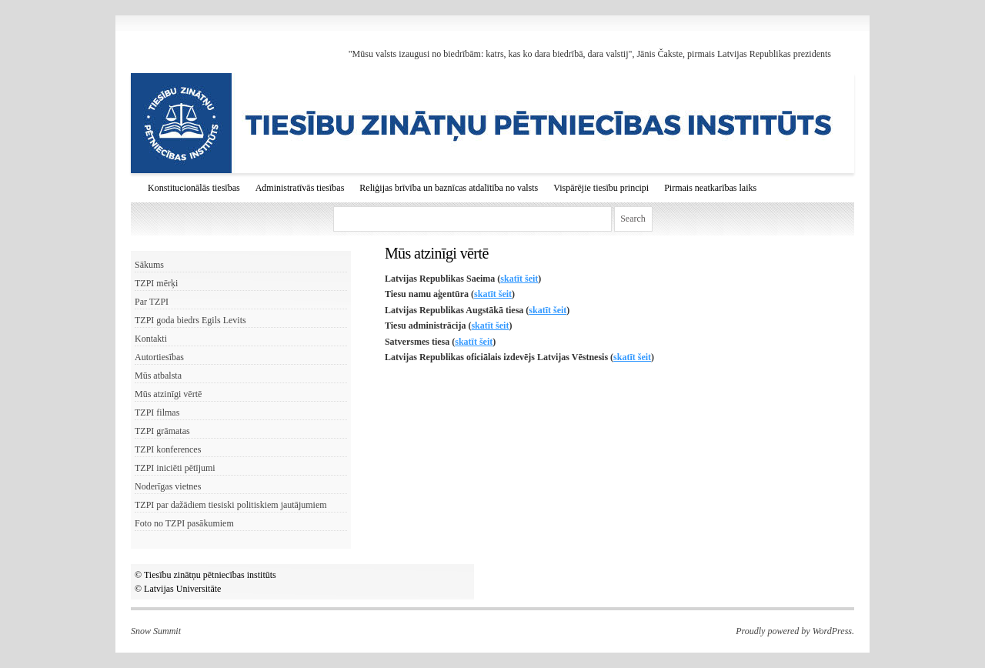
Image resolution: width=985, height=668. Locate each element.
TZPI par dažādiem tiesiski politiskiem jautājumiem (231, 504)
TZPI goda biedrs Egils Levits (190, 320)
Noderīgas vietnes (168, 486)
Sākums (149, 264)
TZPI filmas (157, 412)
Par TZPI (152, 301)
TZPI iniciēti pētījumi (175, 468)
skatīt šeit (519, 278)
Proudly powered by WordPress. (795, 631)
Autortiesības (159, 357)
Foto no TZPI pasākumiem (184, 523)
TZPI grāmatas (162, 431)
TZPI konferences (168, 449)
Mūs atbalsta (158, 375)
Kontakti (151, 338)
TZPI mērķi (156, 283)
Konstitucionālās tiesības (194, 187)
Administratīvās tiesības (300, 187)
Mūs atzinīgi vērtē (168, 394)
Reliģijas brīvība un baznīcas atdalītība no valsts (448, 187)
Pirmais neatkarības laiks (710, 187)
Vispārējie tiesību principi (601, 187)
